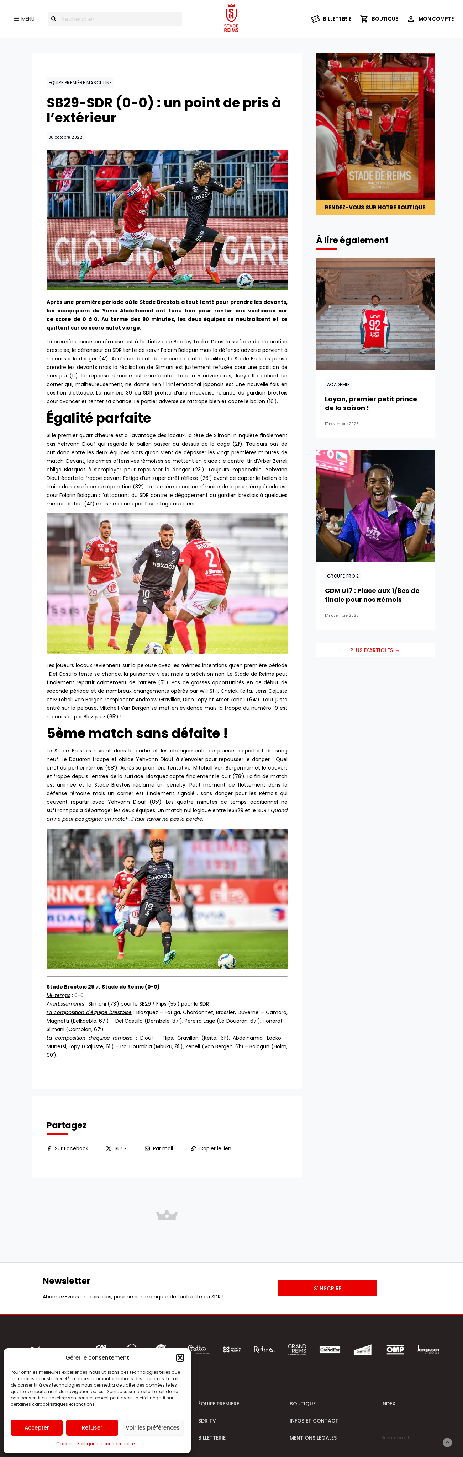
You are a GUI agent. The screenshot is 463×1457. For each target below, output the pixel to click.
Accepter (37, 1427)
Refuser (92, 1427)
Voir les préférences (153, 1427)
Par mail (163, 1148)
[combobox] (115, 19)
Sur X (121, 1148)
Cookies (65, 1444)
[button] (180, 1357)
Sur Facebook (71, 1148)
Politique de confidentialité (106, 1444)
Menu (28, 18)
